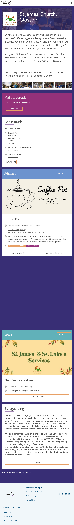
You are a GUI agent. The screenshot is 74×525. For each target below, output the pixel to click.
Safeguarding (31, 496)
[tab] (18, 253)
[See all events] (64, 173)
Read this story (37, 397)
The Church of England (34, 488)
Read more (37, 462)
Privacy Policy (7, 512)
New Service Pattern (19, 380)
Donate (14, 109)
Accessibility (30, 500)
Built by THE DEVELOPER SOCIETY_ (13, 520)
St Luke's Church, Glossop (48, 61)
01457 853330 (13, 150)
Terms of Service (8, 516)
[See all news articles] (64, 334)
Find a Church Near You (35, 492)
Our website (11, 162)
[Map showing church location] (37, 292)
